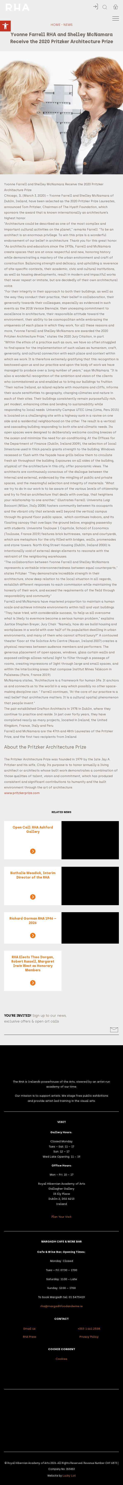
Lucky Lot (69, 1475)
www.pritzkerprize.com (22, 793)
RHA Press (29, 1336)
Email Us (29, 1328)
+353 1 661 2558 (89, 1328)
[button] (5, 26)
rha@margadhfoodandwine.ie (61, 1306)
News (67, 25)
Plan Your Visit (61, 1216)
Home (55, 25)
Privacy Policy (89, 1336)
